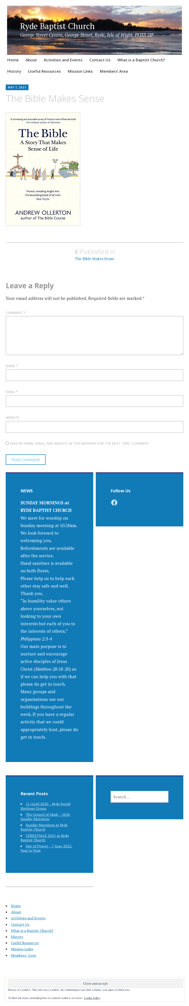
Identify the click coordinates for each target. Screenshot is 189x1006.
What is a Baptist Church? (141, 59)
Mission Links (80, 71)
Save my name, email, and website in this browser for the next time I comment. (80, 443)
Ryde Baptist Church (57, 26)
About (31, 59)
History (14, 71)
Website (12, 417)
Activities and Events (63, 59)
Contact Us (100, 59)
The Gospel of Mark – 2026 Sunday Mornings (45, 816)
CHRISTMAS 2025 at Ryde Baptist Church (45, 837)
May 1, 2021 (17, 87)
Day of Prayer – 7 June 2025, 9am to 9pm (46, 848)
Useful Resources (44, 71)
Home (13, 59)
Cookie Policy (92, 998)
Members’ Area (114, 71)
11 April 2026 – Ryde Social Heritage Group (45, 806)
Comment (16, 313)
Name (12, 366)
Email (12, 392)
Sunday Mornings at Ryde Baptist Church (44, 827)
